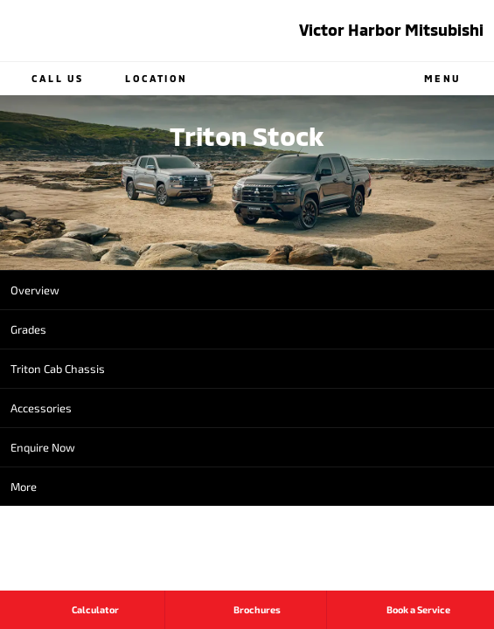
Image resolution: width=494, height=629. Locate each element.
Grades (28, 329)
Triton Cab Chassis (57, 369)
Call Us (44, 78)
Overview (34, 290)
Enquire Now (42, 447)
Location (143, 78)
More (23, 487)
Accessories (41, 408)
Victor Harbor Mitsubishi (391, 29)
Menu (456, 78)
